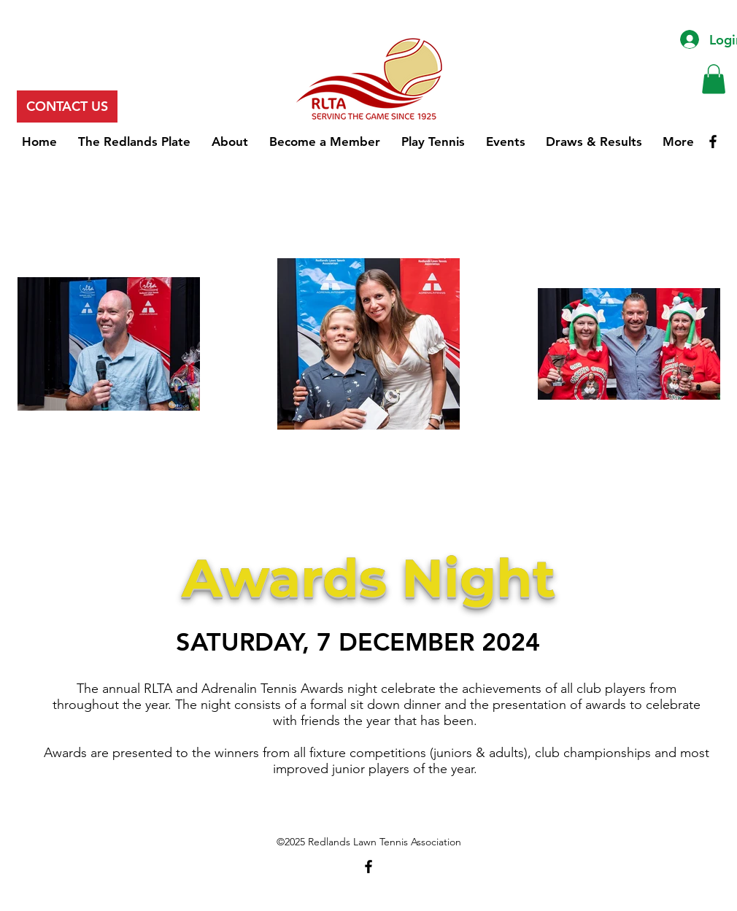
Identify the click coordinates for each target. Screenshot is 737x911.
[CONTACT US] (67, 106)
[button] (713, 79)
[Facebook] (713, 141)
